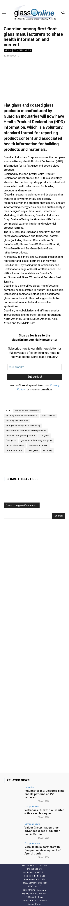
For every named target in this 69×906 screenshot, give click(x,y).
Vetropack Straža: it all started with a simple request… (44, 811)
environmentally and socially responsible (26, 430)
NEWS (8, 50)
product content (14, 450)
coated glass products (17, 420)
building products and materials (21, 416)
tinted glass (32, 450)
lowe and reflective (38, 445)
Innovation (29, 787)
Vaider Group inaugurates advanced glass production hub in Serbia (42, 831)
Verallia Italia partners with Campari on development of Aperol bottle (42, 850)
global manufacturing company (36, 440)
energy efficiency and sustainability (23, 425)
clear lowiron (48, 416)
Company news (22, 50)
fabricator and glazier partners (20, 435)
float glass (11, 440)
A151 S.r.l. (41, 872)
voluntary (47, 450)
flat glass (44, 435)
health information (15, 445)
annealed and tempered (27, 411)
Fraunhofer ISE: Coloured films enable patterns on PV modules (44, 794)
